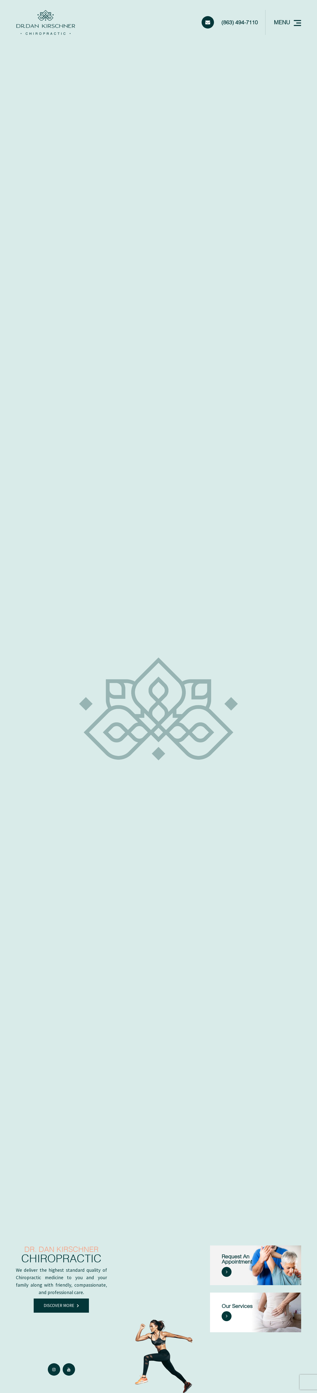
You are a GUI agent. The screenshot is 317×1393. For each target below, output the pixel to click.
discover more (59, 1305)
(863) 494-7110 (239, 22)
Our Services (237, 1306)
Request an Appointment (237, 1259)
